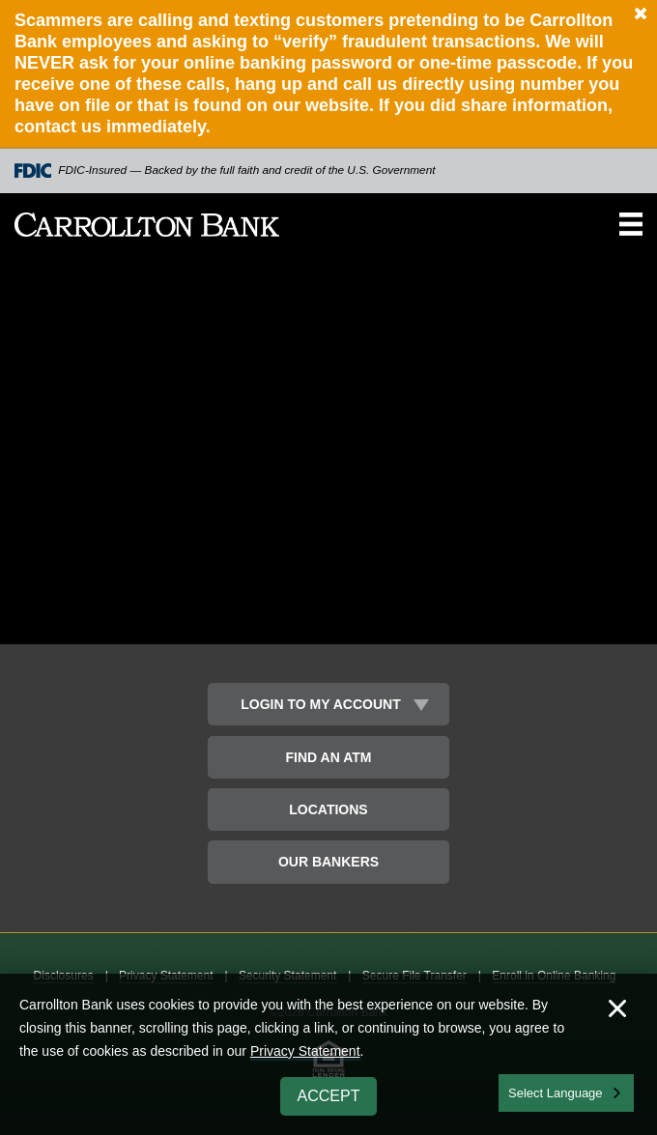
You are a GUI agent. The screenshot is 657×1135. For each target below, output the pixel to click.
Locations (328, 809)
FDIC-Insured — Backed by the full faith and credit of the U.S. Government (225, 170)
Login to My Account (320, 704)
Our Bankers (328, 861)
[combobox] (566, 1093)
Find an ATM (329, 757)
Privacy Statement (305, 1051)
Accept (329, 1096)
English (530, 1091)
